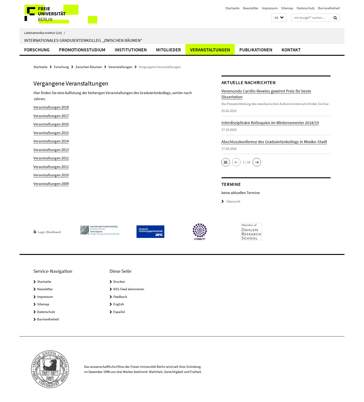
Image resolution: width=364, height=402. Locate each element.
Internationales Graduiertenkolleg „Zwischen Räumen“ (83, 40)
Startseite (232, 8)
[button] (279, 17)
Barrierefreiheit (329, 8)
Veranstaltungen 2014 (51, 141)
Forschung (37, 50)
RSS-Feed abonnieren (128, 289)
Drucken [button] (119, 281)
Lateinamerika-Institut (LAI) (44, 32)
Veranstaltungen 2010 (51, 175)
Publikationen (255, 50)
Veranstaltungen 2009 (51, 183)
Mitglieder (168, 50)
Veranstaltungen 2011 (51, 166)
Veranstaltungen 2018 (51, 107)
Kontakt (291, 50)
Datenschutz (306, 8)
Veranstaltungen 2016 (51, 124)
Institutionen (131, 50)
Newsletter (250, 8)
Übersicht (230, 201)
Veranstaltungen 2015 (51, 132)
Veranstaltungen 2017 (51, 115)
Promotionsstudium (82, 50)
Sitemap (287, 8)
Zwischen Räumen (88, 67)
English (118, 304)
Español (119, 312)
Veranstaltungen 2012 (51, 158)
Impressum (270, 8)
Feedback (120, 296)
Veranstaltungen (210, 50)
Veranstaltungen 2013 (51, 149)
